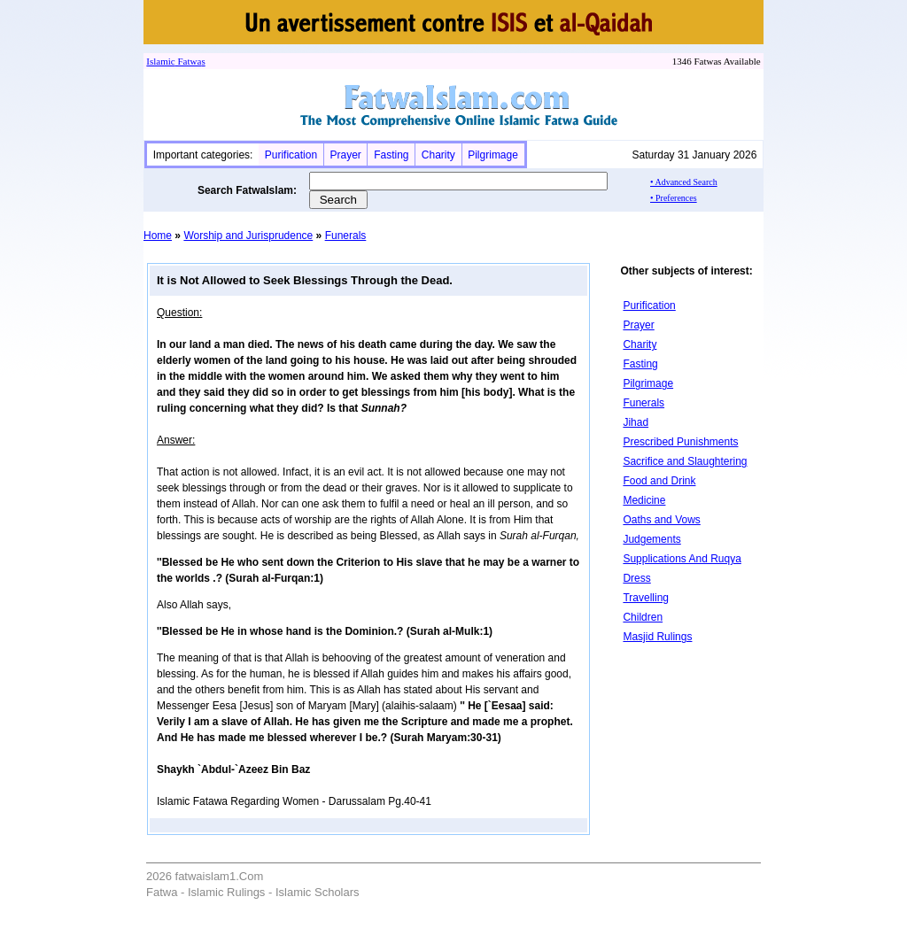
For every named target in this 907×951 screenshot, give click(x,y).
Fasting (391, 155)
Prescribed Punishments (680, 442)
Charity (438, 155)
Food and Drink (659, 481)
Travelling (646, 597)
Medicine (644, 500)
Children (643, 617)
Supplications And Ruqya (681, 559)
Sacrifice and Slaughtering (685, 461)
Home (157, 235)
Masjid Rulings (657, 636)
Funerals (346, 235)
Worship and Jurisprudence (248, 235)
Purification (291, 155)
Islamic (160, 61)
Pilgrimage (493, 155)
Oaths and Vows (661, 520)
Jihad (635, 422)
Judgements (651, 539)
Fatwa (188, 61)
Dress (636, 578)
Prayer (344, 155)
